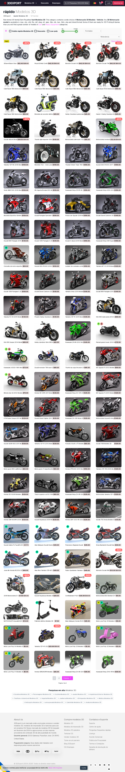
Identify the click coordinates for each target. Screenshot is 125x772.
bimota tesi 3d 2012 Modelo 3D (14, 393)
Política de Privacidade (97, 740)
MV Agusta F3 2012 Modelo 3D (106, 368)
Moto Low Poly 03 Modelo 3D (75, 646)
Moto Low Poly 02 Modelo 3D (106, 646)
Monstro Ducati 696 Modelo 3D (106, 570)
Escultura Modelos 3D (21, 694)
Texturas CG (68, 733)
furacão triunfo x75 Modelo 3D (75, 444)
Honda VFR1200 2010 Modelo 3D (76, 469)
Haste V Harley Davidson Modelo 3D (108, 114)
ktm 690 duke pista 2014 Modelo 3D (108, 317)
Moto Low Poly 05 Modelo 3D (106, 621)
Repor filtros (116, 41)
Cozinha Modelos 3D (61, 694)
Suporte (92, 723)
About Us (18, 719)
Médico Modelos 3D (105, 698)
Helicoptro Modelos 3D (33, 702)
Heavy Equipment (52, 24)
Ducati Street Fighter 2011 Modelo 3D (47, 418)
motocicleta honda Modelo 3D (106, 139)
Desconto (39, 31)
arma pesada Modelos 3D (53, 702)
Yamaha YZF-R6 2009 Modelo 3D (107, 469)
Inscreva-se (118, 3)
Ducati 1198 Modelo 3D (103, 444)
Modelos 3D (68, 723)
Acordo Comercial (95, 737)
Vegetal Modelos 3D (48, 698)
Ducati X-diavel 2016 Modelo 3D (76, 241)
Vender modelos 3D (71, 737)
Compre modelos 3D (74, 719)
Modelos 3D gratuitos (72, 730)
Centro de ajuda (95, 727)
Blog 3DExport (69, 744)
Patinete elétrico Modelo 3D (44, 621)
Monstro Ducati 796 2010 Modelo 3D (108, 63)
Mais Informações (55, 768)
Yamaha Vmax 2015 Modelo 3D (75, 291)
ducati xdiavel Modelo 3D (12, 139)
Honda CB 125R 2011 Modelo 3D (45, 393)
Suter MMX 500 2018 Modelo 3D (15, 190)
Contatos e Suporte (98, 719)
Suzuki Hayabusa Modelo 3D (44, 596)
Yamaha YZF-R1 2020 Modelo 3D (46, 646)
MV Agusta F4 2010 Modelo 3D (106, 393)
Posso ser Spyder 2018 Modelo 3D (77, 215)
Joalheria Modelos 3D (66, 698)
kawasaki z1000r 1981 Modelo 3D (15, 368)
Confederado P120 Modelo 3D (75, 596)
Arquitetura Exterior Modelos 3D (100, 694)
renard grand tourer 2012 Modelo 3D (108, 342)
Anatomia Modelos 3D (92, 702)
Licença (92, 733)
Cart (40, 24)
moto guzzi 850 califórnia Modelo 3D (16, 469)
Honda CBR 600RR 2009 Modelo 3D (16, 520)
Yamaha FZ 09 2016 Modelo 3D (14, 317)
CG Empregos (69, 747)
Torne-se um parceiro (72, 740)
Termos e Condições (96, 744)
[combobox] (93, 31)
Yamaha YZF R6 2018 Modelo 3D (15, 165)
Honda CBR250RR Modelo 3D (45, 672)
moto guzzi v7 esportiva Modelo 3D (46, 469)
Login (109, 3)
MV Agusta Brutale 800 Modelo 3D (46, 190)
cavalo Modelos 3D (78, 694)
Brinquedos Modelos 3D (86, 698)
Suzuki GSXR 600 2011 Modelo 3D (15, 444)
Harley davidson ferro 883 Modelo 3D (47, 342)
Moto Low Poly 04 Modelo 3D (14, 646)
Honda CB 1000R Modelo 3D (13, 494)
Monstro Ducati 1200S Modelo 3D (76, 63)
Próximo (67, 678)
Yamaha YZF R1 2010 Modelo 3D (45, 444)
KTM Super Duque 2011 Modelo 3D (15, 418)
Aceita (84, 768)
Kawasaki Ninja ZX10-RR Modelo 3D (108, 672)
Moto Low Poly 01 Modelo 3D (14, 672)
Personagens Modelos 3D (41, 694)
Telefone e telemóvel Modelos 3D (25, 698)
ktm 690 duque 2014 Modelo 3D (15, 342)
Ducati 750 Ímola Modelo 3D (105, 520)
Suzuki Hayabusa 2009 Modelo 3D (46, 520)
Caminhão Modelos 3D (73, 702)
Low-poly (52, 31)
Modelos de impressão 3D (73, 727)
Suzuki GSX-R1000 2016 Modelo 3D (47, 266)
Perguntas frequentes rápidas (100, 730)
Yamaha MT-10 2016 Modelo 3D (107, 266)
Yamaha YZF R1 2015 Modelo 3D (76, 317)
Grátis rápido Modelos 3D (21, 31)
